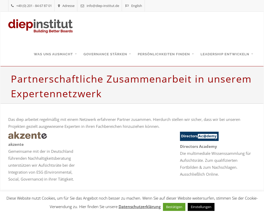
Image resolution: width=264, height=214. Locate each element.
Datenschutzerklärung (140, 206)
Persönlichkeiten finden (164, 54)
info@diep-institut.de (100, 5)
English (133, 5)
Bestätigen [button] (174, 206)
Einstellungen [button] (201, 206)
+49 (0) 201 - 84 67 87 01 (31, 5)
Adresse (66, 5)
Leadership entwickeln (225, 54)
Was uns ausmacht (53, 54)
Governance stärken (105, 54)
